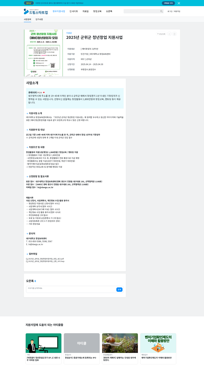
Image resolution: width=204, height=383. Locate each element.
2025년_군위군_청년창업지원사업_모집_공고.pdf (45, 258)
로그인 (170, 11)
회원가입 (177, 11)
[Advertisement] (154, 100)
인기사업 (39, 19)
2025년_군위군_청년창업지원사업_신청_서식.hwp (45, 261)
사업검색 (27, 19)
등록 (119, 289)
